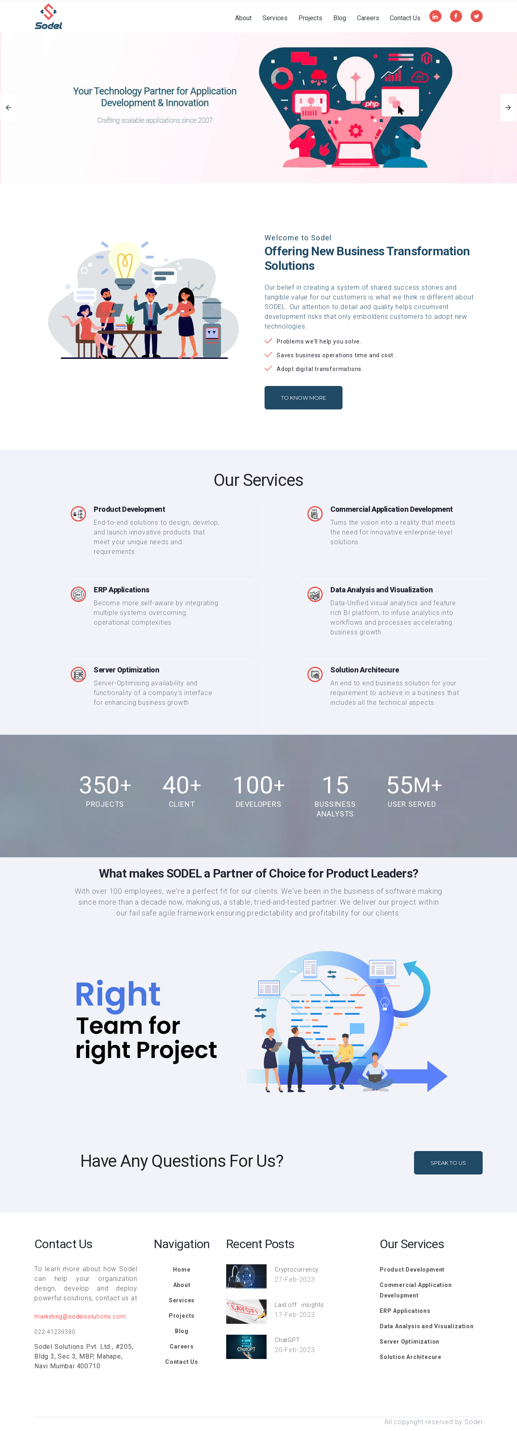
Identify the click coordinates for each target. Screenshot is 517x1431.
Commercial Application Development (391, 509)
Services (275, 18)
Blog (339, 18)
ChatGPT (287, 1340)
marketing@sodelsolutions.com (80, 1316)
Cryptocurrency (297, 1269)
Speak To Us (448, 1163)
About (243, 18)
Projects (310, 18)
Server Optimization (126, 670)
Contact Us (405, 18)
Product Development (129, 509)
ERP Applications (121, 589)
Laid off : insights (299, 1305)
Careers (368, 18)
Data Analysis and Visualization (381, 589)
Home (181, 1269)
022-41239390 (55, 1332)
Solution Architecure (364, 670)
